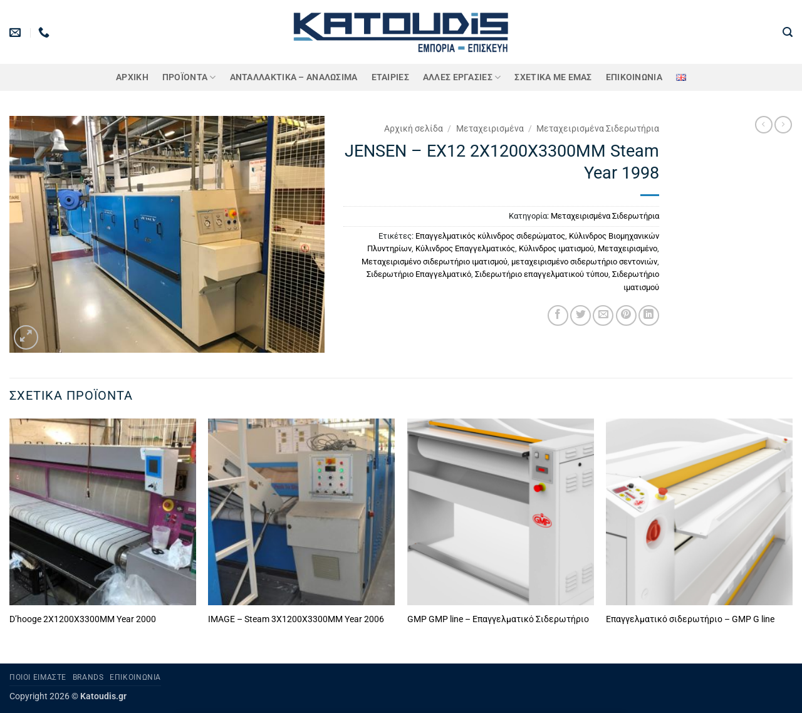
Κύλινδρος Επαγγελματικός (465, 248)
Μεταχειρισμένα (490, 128)
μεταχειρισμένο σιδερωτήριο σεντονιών (584, 261)
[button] (788, 32)
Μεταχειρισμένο (627, 248)
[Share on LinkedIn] (648, 315)
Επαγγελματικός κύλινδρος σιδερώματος (490, 236)
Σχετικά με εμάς (552, 77)
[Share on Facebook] (558, 315)
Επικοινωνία (634, 77)
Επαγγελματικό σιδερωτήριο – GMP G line (690, 619)
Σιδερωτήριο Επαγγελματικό (419, 274)
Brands (88, 677)
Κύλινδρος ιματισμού (556, 248)
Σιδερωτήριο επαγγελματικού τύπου (541, 274)
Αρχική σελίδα (413, 128)
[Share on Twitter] (580, 315)
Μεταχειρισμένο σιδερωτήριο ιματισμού (435, 261)
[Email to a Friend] (603, 315)
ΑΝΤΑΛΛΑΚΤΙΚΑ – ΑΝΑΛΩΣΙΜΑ (294, 77)
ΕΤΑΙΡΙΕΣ (390, 77)
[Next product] (764, 124)
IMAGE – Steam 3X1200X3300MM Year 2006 (296, 619)
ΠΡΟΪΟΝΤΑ (189, 77)
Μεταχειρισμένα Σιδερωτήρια (597, 128)
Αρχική (132, 77)
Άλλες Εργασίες (462, 77)
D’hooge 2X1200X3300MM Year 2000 (82, 619)
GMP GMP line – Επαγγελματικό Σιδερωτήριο (498, 619)
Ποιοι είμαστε (37, 677)
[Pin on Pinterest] (626, 315)
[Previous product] (783, 124)
